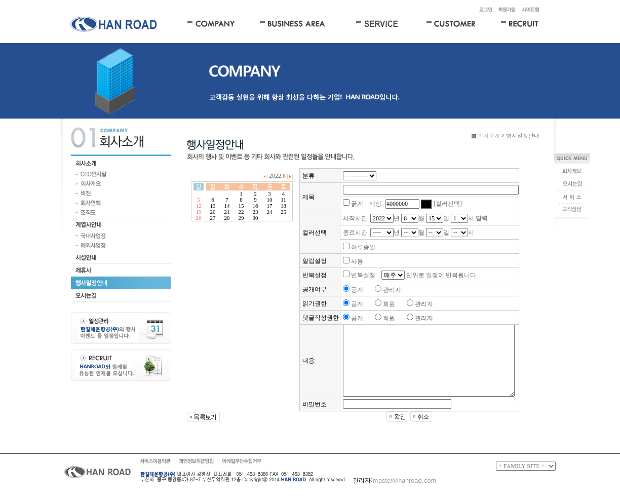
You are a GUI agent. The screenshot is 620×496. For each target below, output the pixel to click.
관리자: (363, 480)
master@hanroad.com (405, 480)
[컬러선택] (448, 203)
